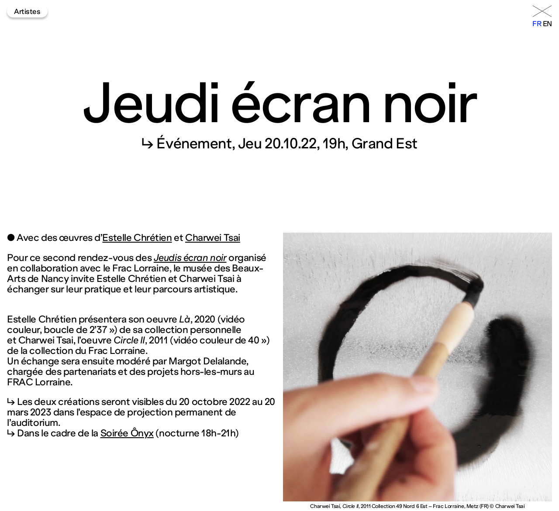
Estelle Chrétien (137, 237)
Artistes (27, 11)
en (547, 23)
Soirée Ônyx (127, 433)
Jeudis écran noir (190, 258)
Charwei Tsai (212, 237)
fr (536, 23)
